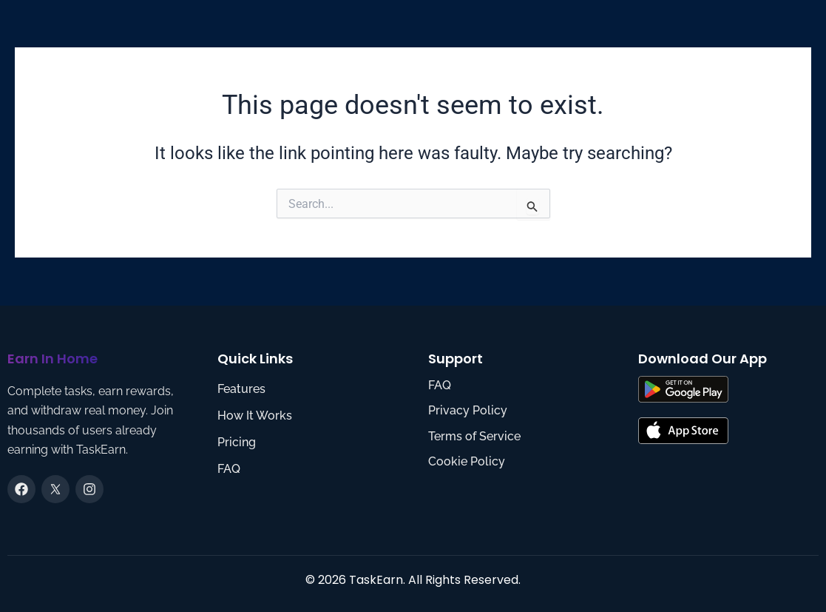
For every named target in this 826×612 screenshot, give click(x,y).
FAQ (228, 469)
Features (241, 389)
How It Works (254, 415)
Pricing (236, 442)
